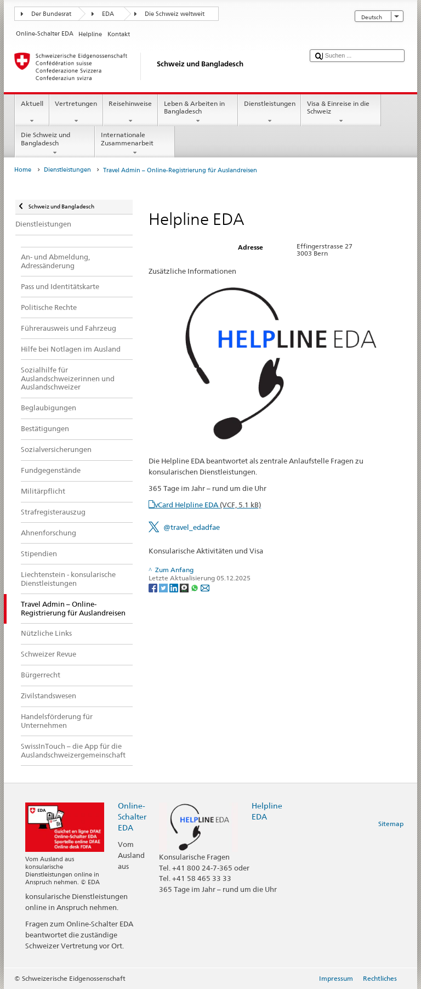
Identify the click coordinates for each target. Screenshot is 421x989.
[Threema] (185, 587)
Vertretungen (76, 112)
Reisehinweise (130, 112)
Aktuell (31, 112)
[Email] (205, 587)
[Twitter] (164, 587)
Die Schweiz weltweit (174, 14)
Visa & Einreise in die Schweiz (340, 112)
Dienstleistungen (269, 112)
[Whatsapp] (195, 587)
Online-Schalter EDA (132, 816)
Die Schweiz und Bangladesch (54, 144)
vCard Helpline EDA (208, 504)
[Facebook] (154, 587)
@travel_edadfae (191, 527)
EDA (108, 14)
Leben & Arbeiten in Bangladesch (197, 112)
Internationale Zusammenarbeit (134, 144)
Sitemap (390, 824)
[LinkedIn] (174, 587)
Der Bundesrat (51, 14)
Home (22, 169)
